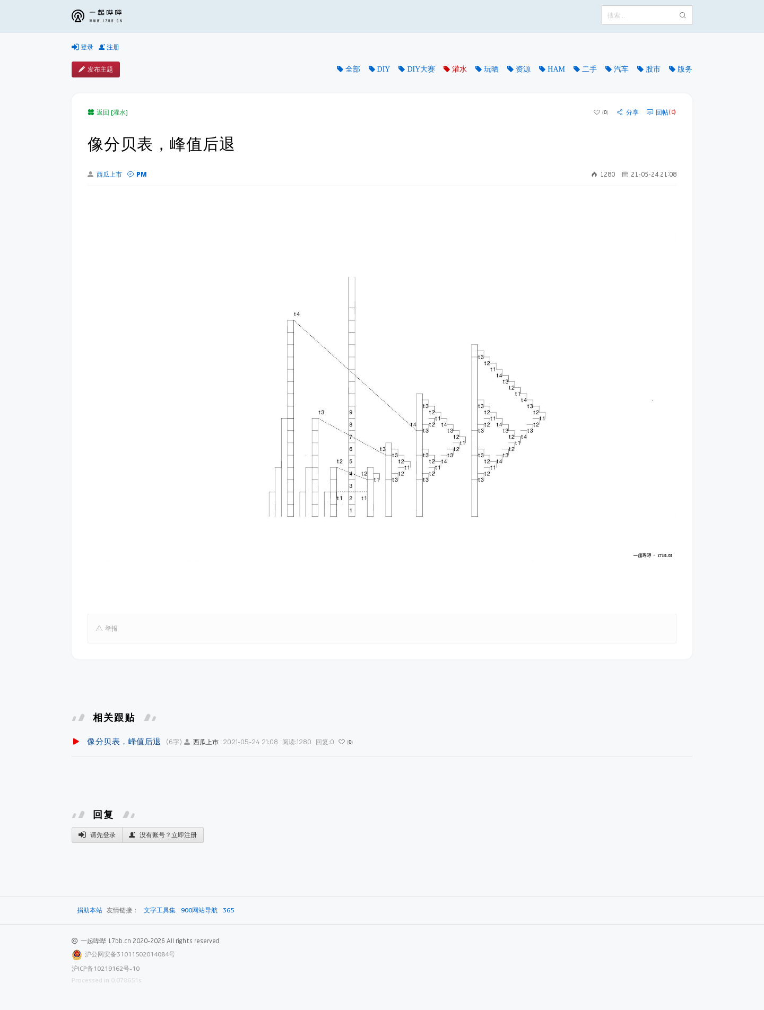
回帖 (661, 112)
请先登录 (97, 835)
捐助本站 (89, 910)
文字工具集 (160, 910)
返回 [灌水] (108, 112)
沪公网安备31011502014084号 (130, 954)
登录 (82, 47)
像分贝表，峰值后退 (124, 741)
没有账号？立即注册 (163, 835)
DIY (383, 69)
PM (137, 174)
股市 (653, 69)
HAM (556, 69)
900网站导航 (199, 910)
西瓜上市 (105, 174)
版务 (685, 69)
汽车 (621, 69)
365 (228, 910)
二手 (589, 69)
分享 (628, 112)
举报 (107, 628)
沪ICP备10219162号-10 (106, 968)
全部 (352, 69)
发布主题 (96, 69)
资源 (523, 69)
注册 (109, 47)
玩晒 (491, 69)
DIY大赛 (421, 69)
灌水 (459, 69)
